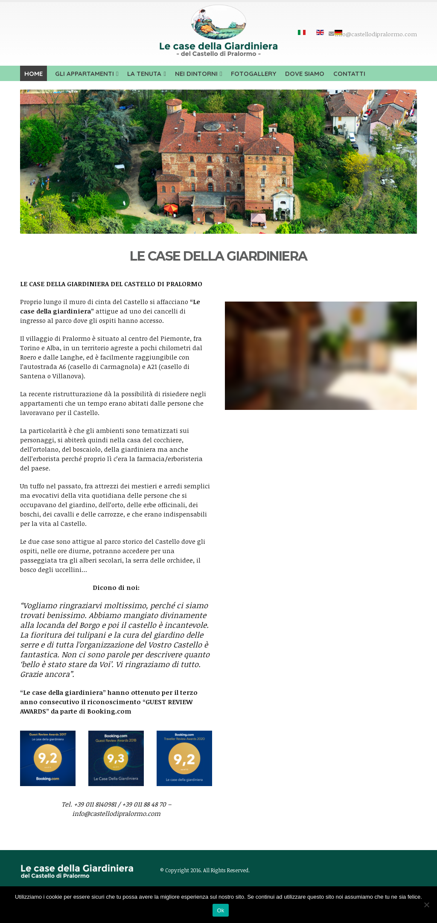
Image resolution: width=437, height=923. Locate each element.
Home (33, 74)
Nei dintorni (196, 74)
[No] (426, 904)
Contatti (349, 74)
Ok (220, 910)
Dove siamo (304, 74)
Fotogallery (253, 74)
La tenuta (144, 74)
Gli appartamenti (84, 74)
